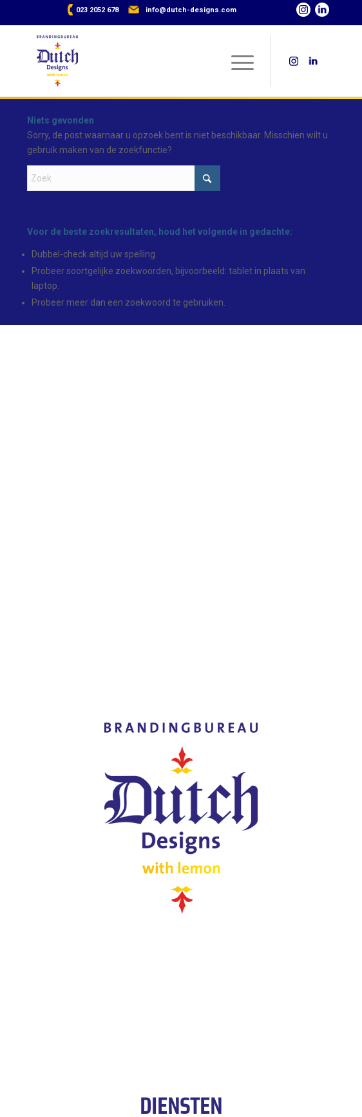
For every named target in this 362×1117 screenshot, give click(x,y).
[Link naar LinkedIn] (324, 12)
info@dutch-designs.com (191, 10)
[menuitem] (236, 61)
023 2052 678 (97, 10)
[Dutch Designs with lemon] (152, 61)
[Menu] (236, 61)
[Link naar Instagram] (306, 12)
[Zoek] (123, 178)
